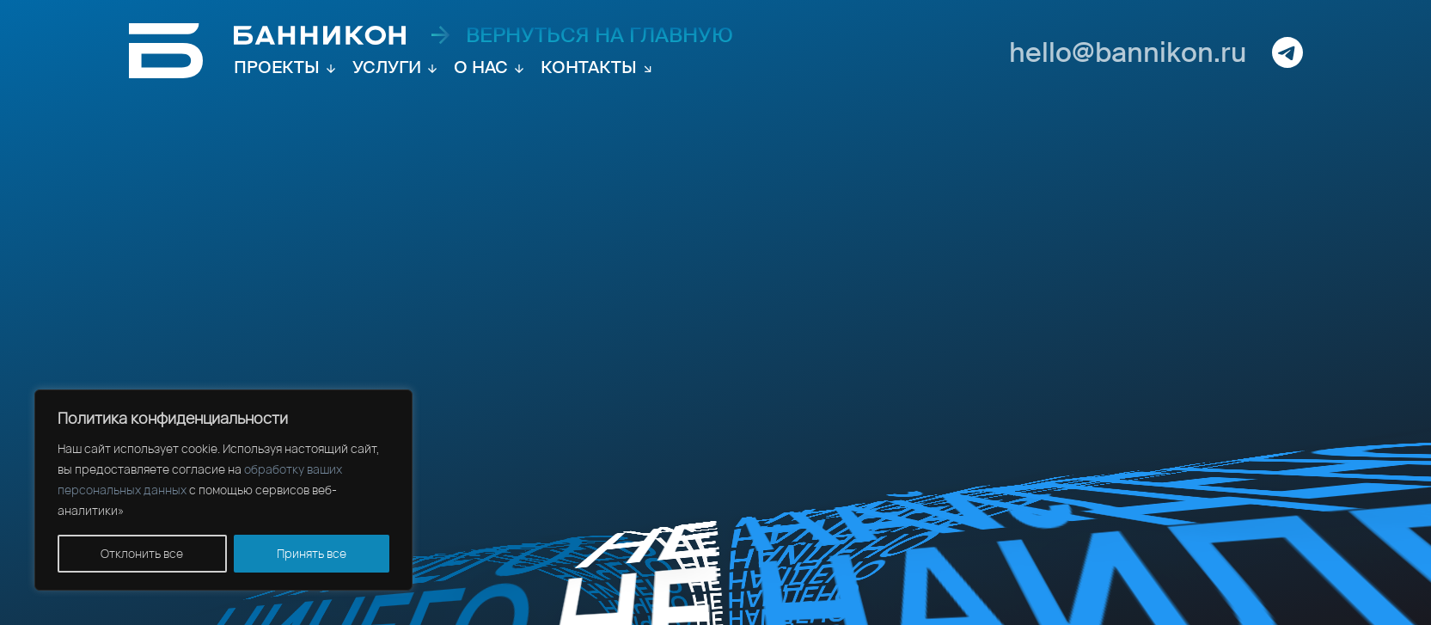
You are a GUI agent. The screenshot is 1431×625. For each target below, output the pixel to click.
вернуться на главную (582, 35)
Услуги (386, 67)
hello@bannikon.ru (1127, 52)
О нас (481, 67)
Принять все (311, 553)
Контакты (589, 67)
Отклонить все (142, 553)
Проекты (277, 67)
